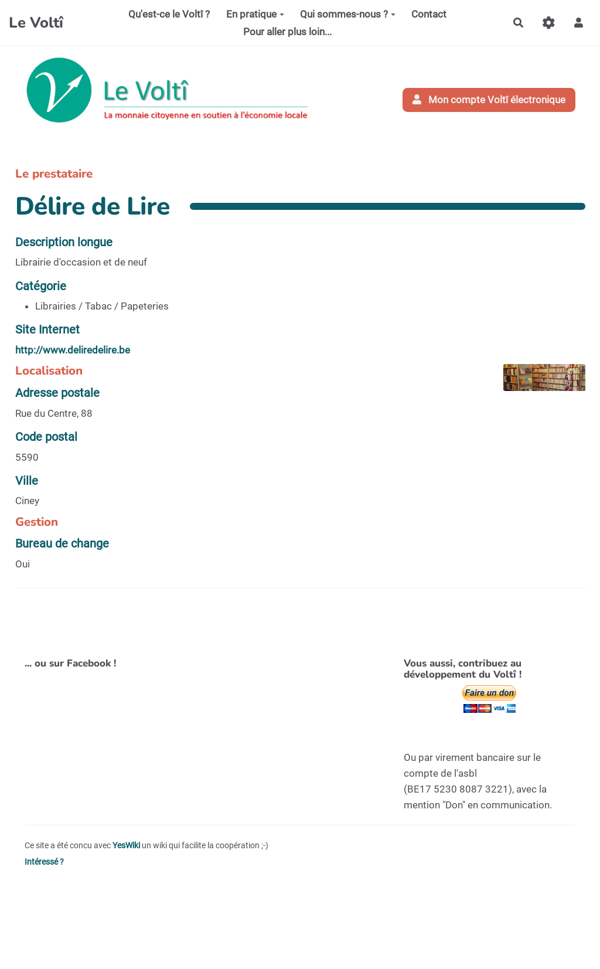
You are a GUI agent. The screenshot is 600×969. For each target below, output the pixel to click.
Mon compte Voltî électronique (489, 100)
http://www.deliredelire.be (72, 350)
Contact (428, 14)
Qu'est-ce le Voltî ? (169, 14)
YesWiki (126, 846)
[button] (578, 22)
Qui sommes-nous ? (348, 14)
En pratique (255, 14)
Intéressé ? (44, 862)
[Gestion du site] (548, 22)
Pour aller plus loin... (287, 32)
